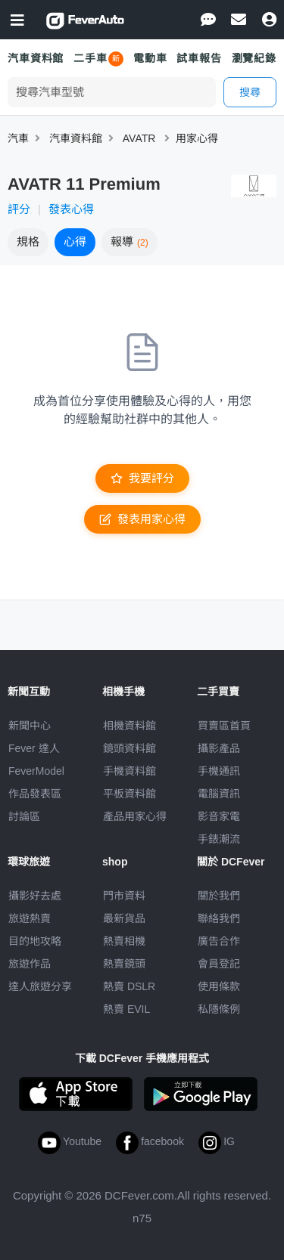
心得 (75, 241)
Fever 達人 (34, 748)
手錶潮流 (219, 839)
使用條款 (219, 986)
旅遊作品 (29, 964)
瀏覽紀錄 (254, 58)
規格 (28, 241)
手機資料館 (129, 771)
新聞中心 (29, 726)
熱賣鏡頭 (124, 964)
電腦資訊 (219, 794)
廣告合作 (219, 941)
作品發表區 (34, 794)
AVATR (139, 138)
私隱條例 (219, 1009)
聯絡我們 (219, 918)
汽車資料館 (36, 58)
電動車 (150, 58)
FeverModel (36, 771)
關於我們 (219, 896)
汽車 (18, 138)
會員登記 (219, 964)
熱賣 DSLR (129, 986)
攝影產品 (219, 748)
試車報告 (198, 58)
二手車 (90, 58)
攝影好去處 (34, 896)
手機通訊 (219, 771)
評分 (19, 209)
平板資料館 (129, 794)
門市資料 (124, 896)
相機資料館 (129, 726)
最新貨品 (124, 918)
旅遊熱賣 (29, 918)
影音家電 (219, 816)
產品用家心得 (135, 816)
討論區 (24, 816)
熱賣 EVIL (126, 1009)
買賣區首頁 (224, 726)
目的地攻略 (34, 941)
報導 (129, 241)
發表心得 (71, 209)
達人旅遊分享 (40, 986)
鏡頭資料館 (129, 748)
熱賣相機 (124, 941)
